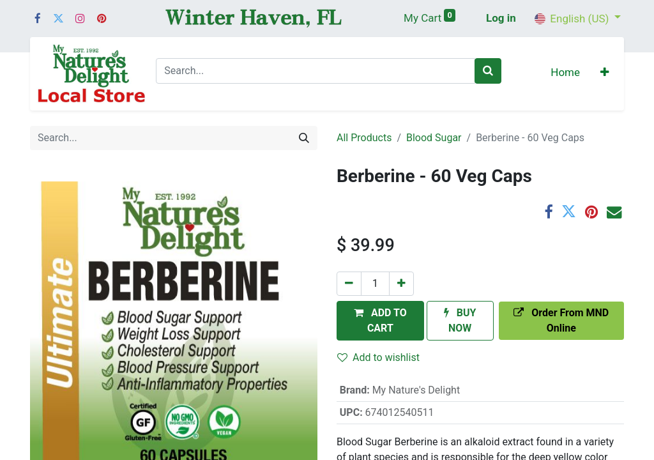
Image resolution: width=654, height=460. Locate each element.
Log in (501, 18)
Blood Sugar (434, 138)
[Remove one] (349, 284)
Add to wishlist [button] (378, 357)
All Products (364, 138)
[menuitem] (565, 73)
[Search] (488, 71)
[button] (604, 73)
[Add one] (401, 284)
